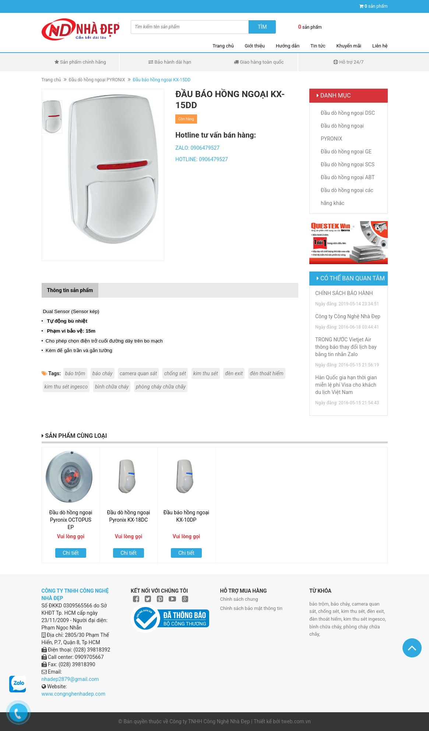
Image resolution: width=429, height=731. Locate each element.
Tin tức (317, 46)
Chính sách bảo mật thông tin (251, 608)
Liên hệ (380, 46)
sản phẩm (376, 6)
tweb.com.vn (296, 721)
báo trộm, (320, 604)
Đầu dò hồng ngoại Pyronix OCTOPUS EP (70, 520)
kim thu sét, (354, 611)
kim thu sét (205, 373)
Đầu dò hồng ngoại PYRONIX (96, 79)
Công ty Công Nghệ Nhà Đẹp (347, 316)
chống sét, (329, 611)
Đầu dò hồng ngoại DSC (348, 113)
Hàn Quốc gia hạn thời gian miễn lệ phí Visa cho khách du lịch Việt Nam (346, 385)
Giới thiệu (255, 46)
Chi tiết (71, 553)
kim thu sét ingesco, (365, 619)
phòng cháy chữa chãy (161, 387)
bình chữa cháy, (326, 626)
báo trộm (75, 373)
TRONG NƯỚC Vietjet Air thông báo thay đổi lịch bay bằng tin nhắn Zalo (346, 347)
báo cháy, (341, 604)
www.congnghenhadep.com (74, 694)
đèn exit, (375, 611)
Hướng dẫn (287, 46)
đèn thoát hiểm (267, 373)
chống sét (175, 373)
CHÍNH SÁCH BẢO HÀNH (344, 293)
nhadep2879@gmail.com (70, 679)
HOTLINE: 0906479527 (201, 159)
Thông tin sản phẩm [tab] (70, 290)
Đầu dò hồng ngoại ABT (348, 177)
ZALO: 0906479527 (197, 148)
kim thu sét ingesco (66, 387)
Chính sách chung (239, 599)
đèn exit (234, 373)
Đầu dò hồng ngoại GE (346, 152)
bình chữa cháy (112, 387)
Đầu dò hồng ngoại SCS (348, 164)
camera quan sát (138, 373)
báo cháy (102, 373)
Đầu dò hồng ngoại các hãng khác (347, 196)
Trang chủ (222, 46)
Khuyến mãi (349, 46)
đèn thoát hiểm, (326, 619)
